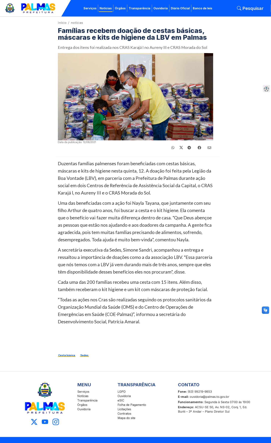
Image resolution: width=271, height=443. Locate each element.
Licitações (124, 409)
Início (62, 23)
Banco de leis (202, 8)
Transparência (139, 8)
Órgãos (120, 8)
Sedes (84, 355)
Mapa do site (126, 418)
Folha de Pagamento (132, 405)
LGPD (122, 391)
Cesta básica (66, 355)
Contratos (124, 413)
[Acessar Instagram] (56, 422)
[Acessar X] (34, 422)
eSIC (121, 400)
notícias (77, 23)
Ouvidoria (160, 8)
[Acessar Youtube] (45, 422)
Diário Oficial (180, 8)
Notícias (106, 8)
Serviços (89, 8)
